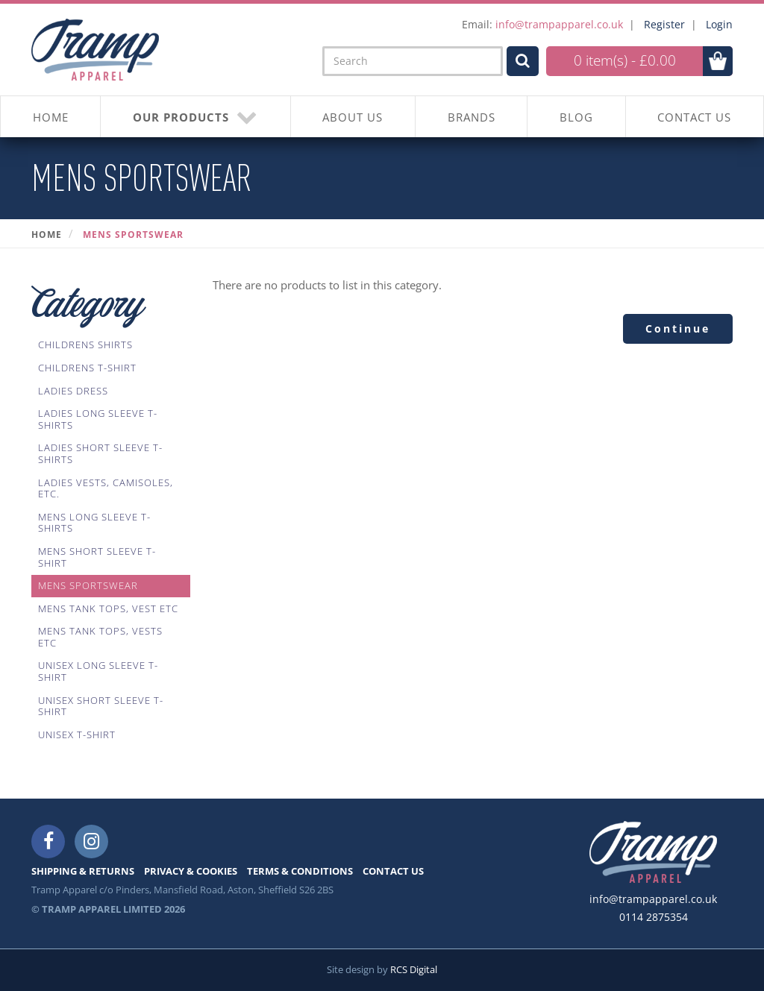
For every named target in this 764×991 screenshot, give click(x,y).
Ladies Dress (73, 390)
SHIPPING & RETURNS (82, 871)
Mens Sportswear (133, 234)
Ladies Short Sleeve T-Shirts (100, 453)
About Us (352, 117)
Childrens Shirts (85, 344)
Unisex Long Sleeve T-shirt (98, 671)
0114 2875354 (653, 917)
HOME (51, 117)
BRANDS (471, 117)
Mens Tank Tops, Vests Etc (100, 636)
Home (46, 234)
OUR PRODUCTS (195, 116)
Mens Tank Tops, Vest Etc (108, 608)
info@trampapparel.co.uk (559, 24)
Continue (677, 328)
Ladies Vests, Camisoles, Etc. (105, 488)
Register (664, 24)
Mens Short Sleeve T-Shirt (97, 557)
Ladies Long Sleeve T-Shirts (97, 419)
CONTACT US (694, 117)
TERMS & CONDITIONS (300, 871)
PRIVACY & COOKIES (190, 871)
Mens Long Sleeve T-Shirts (94, 522)
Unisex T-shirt (77, 734)
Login (719, 24)
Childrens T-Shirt (87, 367)
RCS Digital (413, 969)
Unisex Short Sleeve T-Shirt (100, 706)
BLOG (576, 117)
